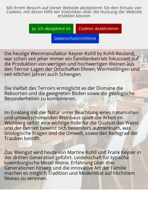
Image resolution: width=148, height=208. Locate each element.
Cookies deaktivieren (99, 28)
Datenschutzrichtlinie (75, 38)
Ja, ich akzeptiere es (51, 28)
